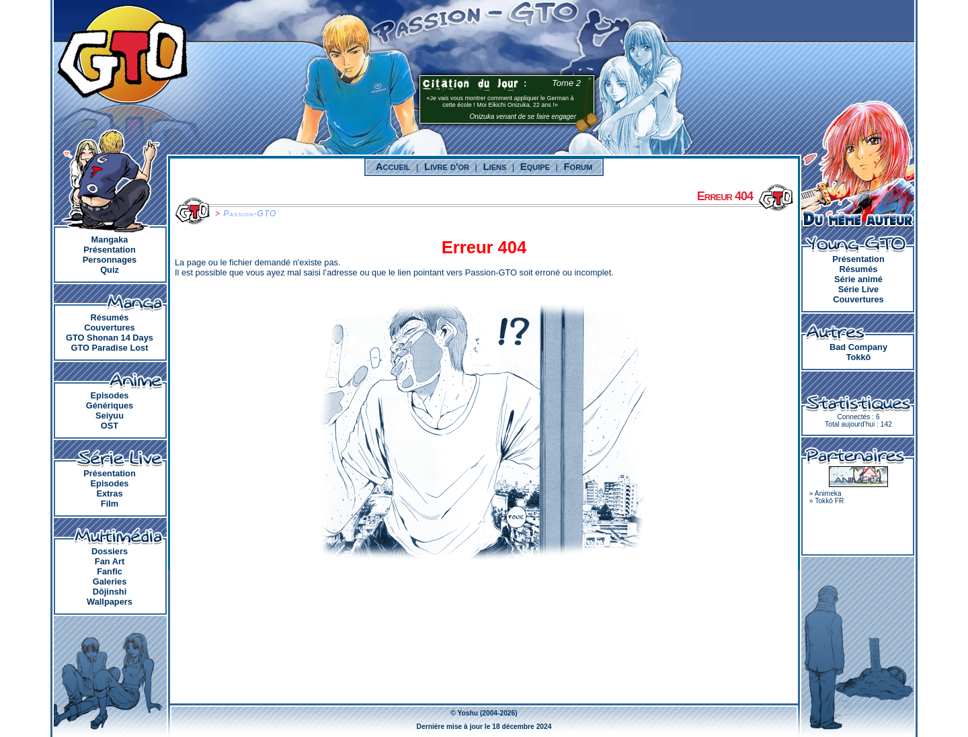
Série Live (858, 289)
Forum (577, 166)
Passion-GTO (249, 213)
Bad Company (858, 347)
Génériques (109, 405)
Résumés (110, 317)
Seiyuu (109, 415)
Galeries (110, 581)
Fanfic (109, 571)
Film (109, 503)
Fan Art (109, 561)
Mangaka (109, 239)
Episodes (110, 395)
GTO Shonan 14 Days (109, 338)
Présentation (109, 250)
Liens (494, 166)
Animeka (828, 493)
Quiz (109, 270)
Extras (109, 493)
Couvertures (109, 327)
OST (109, 426)
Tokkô (858, 357)
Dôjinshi (109, 592)
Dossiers (109, 551)
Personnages (109, 260)
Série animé (858, 279)
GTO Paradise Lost (110, 348)
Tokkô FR (829, 501)
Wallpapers (109, 602)
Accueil (393, 166)
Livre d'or (446, 166)
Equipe (535, 166)
